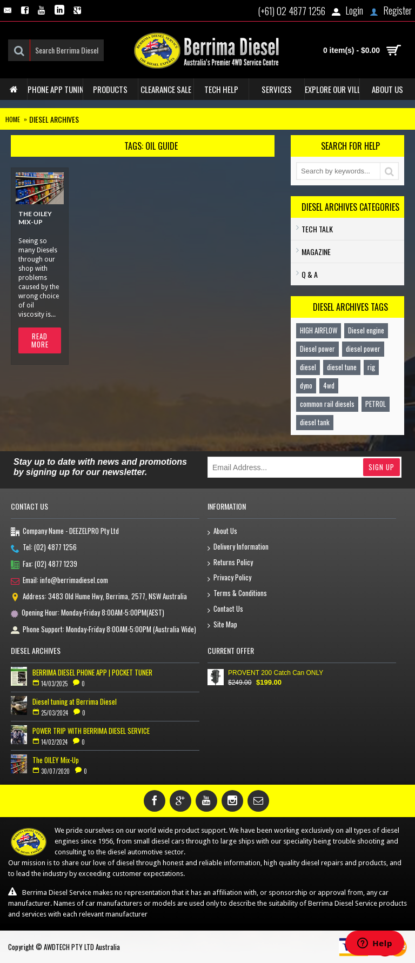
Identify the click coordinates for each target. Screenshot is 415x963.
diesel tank (315, 422)
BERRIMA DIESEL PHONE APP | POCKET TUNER (92, 672)
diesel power (363, 348)
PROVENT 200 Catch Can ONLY (275, 673)
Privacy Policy (229, 578)
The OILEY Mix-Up (35, 218)
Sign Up (381, 467)
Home (12, 119)
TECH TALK (317, 229)
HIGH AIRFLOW (318, 330)
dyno (306, 385)
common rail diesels (327, 403)
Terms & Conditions (237, 593)
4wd (328, 385)
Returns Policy (230, 563)
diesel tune (342, 367)
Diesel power (317, 348)
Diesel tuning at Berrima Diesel (74, 701)
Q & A (310, 274)
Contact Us (225, 609)
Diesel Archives (54, 119)
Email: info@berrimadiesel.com (59, 580)
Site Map (222, 625)
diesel (308, 367)
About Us (222, 531)
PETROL (375, 403)
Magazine (316, 251)
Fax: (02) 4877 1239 (44, 564)
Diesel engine (366, 330)
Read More (40, 340)
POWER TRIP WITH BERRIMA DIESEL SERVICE (91, 730)
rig (371, 367)
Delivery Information (238, 547)
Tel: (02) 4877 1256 (44, 547)
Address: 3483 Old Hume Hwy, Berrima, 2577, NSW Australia (99, 597)
